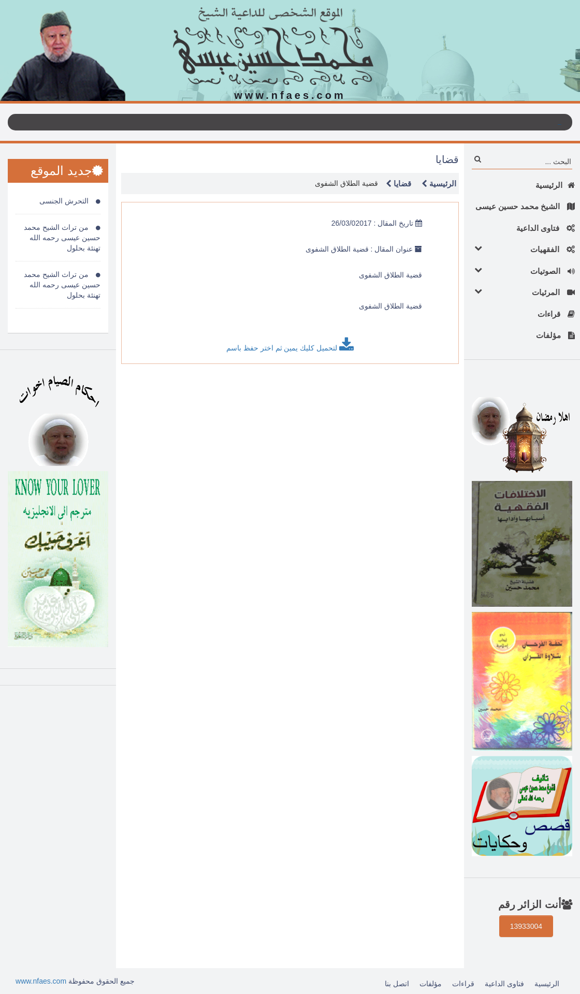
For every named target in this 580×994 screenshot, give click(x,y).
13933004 (526, 926)
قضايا (396, 183)
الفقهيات (522, 249)
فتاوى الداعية (545, 228)
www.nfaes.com (41, 981)
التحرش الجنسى (69, 201)
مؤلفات (555, 335)
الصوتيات (522, 270)
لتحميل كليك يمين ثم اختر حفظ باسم (290, 345)
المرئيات (522, 292)
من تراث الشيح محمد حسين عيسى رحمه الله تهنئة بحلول (62, 237)
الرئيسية (555, 185)
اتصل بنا (397, 984)
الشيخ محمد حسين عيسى (525, 206)
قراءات (556, 314)
